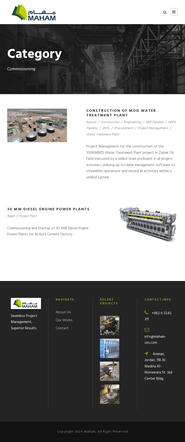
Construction (109, 122)
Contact (62, 328)
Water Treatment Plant (102, 134)
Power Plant (28, 216)
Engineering (132, 122)
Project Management (153, 128)
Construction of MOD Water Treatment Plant (121, 113)
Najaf (11, 216)
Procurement (123, 128)
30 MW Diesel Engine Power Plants (48, 209)
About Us (63, 312)
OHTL (106, 128)
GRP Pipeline (154, 122)
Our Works (64, 320)
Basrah (91, 122)
